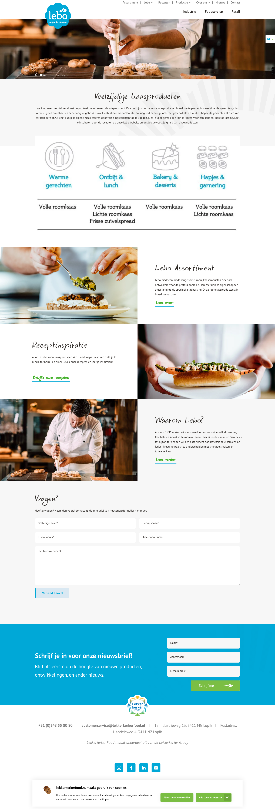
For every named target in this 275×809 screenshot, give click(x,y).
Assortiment (130, 6)
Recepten (164, 6)
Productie (183, 6)
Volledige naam (48, 526)
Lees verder (166, 463)
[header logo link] (58, 19)
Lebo (148, 6)
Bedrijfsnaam (151, 526)
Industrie (189, 15)
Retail (236, 15)
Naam (174, 646)
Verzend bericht (52, 597)
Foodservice (214, 15)
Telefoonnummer (153, 540)
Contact (235, 6)
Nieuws (220, 6)
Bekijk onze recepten (51, 382)
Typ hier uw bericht (49, 554)
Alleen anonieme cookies (177, 797)
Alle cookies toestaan (210, 797)
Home (43, 78)
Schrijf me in (208, 689)
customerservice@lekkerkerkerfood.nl (114, 728)
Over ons (203, 6)
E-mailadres (46, 540)
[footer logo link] (137, 709)
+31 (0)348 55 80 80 (55, 728)
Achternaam (178, 660)
